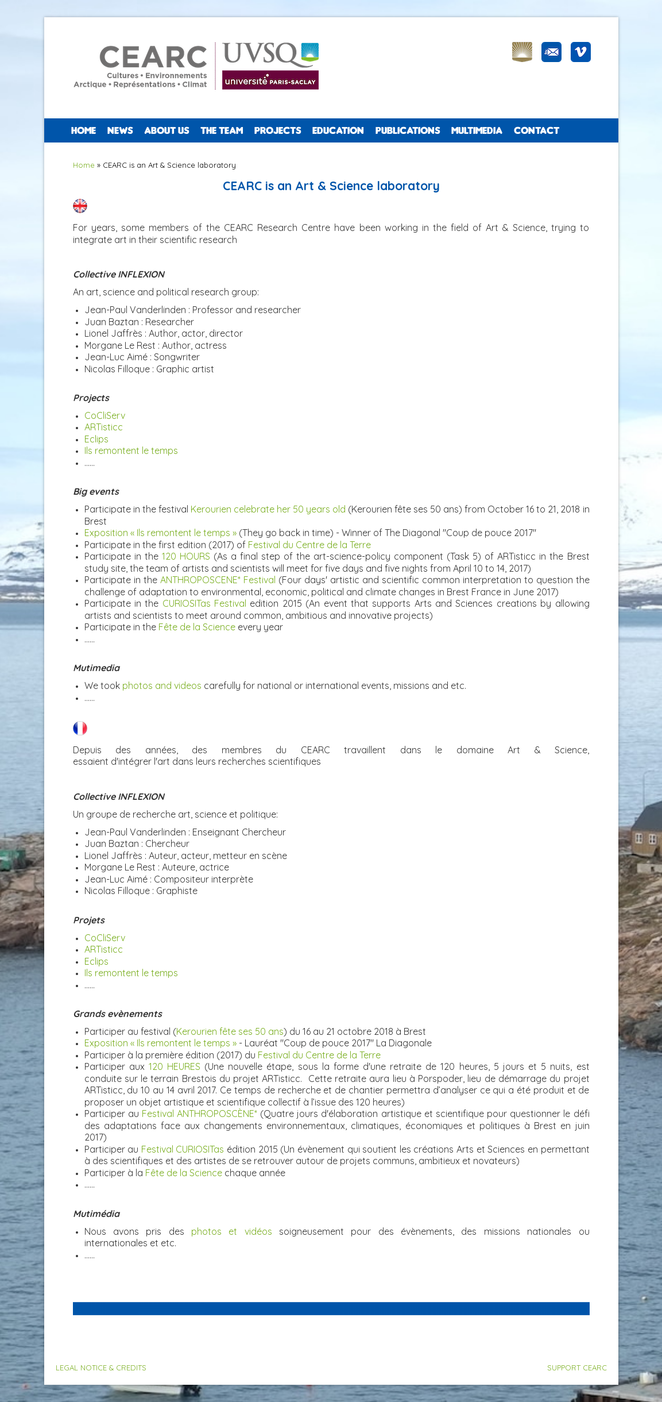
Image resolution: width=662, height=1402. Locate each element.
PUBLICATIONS (407, 130)
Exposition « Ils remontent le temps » (160, 532)
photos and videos (162, 685)
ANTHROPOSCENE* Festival (218, 580)
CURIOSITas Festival (204, 603)
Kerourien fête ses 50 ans (230, 1031)
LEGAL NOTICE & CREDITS (101, 1367)
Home (83, 130)
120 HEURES (174, 1066)
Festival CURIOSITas (182, 1149)
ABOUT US (166, 130)
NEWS (120, 130)
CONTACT (536, 130)
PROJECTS (277, 130)
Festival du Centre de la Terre (309, 544)
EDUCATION (338, 130)
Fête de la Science (196, 627)
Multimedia (476, 130)
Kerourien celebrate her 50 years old (268, 509)
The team (221, 130)
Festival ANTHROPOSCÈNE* (199, 1113)
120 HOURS (186, 556)
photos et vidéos (231, 1231)
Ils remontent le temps (131, 973)
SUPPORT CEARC (577, 1367)
